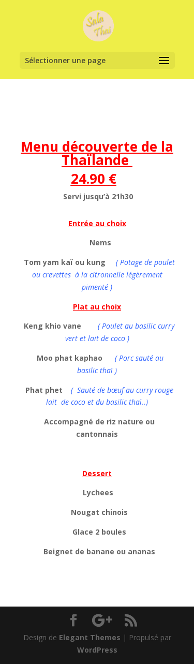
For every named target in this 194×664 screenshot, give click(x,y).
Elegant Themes (90, 637)
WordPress (97, 650)
